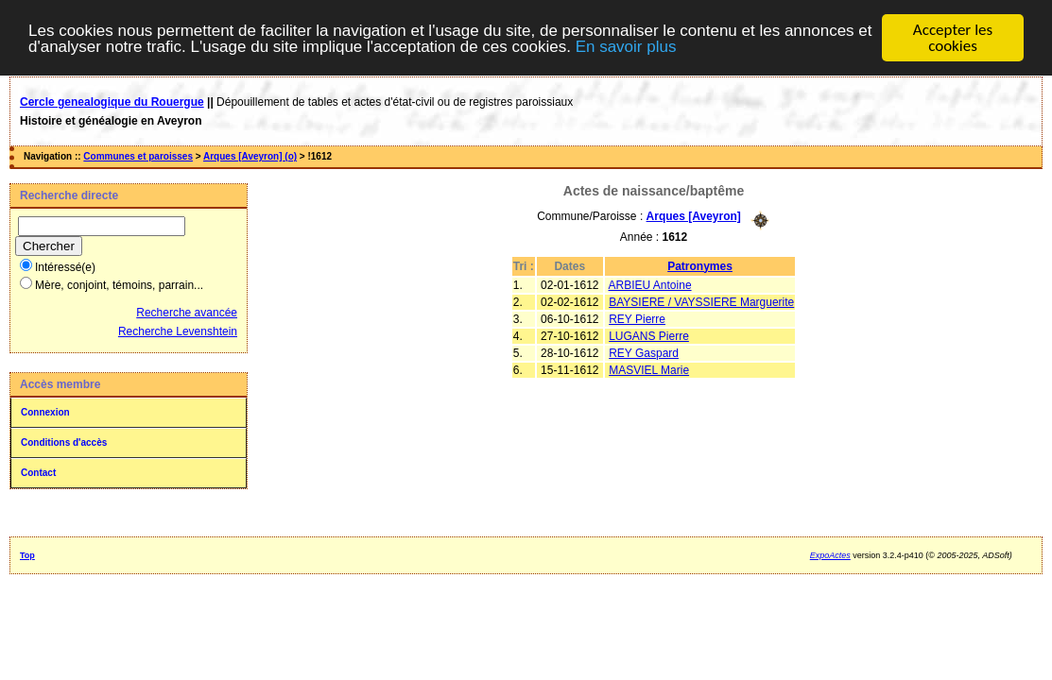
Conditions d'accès (64, 442)
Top (27, 555)
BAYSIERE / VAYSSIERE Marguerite (701, 301)
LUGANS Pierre (649, 335)
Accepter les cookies (952, 38)
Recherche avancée (186, 312)
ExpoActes (830, 555)
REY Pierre (637, 318)
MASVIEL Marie (649, 369)
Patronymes (700, 265)
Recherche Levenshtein (177, 331)
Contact (38, 473)
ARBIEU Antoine (650, 284)
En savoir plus (626, 46)
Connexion (45, 412)
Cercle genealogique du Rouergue (112, 102)
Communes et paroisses (138, 156)
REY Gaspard (644, 352)
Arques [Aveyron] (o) (250, 156)
